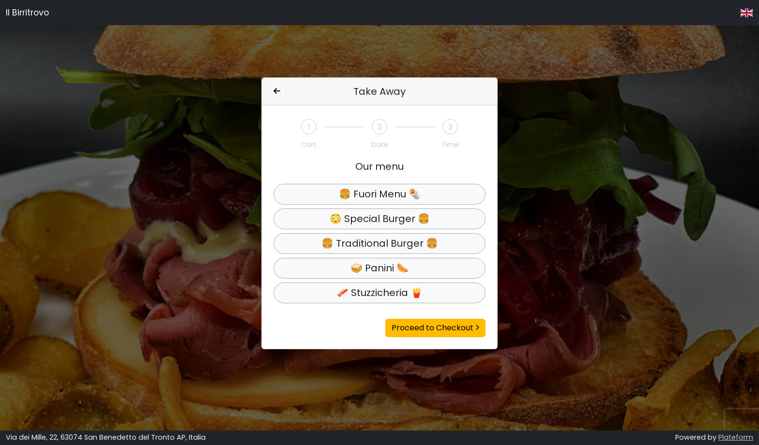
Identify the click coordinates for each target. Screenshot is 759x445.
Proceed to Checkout (435, 327)
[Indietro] (277, 91)
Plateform (735, 437)
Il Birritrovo (27, 12)
